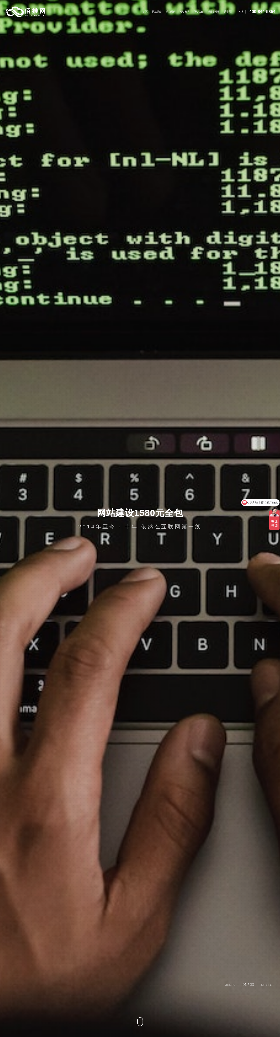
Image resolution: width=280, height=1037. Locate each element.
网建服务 (156, 11)
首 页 (145, 11)
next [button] (265, 985)
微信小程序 (213, 11)
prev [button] (231, 985)
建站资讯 (184, 11)
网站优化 (198, 11)
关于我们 (228, 11)
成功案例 (170, 11)
